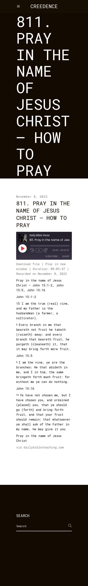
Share (65, 256)
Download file (28, 264)
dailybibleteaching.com (44, 447)
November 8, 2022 (32, 196)
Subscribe (51, 256)
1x (39, 250)
